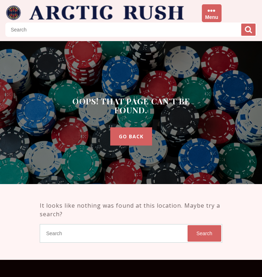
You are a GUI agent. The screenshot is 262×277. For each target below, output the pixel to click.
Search (248, 30)
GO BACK (131, 136)
